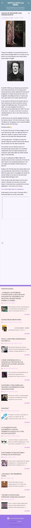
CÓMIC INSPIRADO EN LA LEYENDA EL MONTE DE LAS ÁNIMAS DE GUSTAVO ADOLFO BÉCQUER (12, 363)
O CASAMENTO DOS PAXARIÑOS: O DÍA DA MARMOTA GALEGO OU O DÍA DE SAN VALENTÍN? (12, 430)
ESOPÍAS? (5, 408)
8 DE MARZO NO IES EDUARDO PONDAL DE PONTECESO (12, 454)
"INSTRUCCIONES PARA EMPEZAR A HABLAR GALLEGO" (13, 496)
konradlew (19, 521)
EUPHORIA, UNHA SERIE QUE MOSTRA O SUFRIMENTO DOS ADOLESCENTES (12, 387)
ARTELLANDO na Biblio (15, 3)
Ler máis (27, 314)
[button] (29, 13)
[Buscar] (29, 3)
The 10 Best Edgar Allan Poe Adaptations (12, 189)
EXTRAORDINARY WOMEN (11, 320)
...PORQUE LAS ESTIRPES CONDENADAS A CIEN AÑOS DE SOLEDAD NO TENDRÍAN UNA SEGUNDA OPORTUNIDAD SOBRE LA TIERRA (13, 296)
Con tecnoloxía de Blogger (15, 518)
